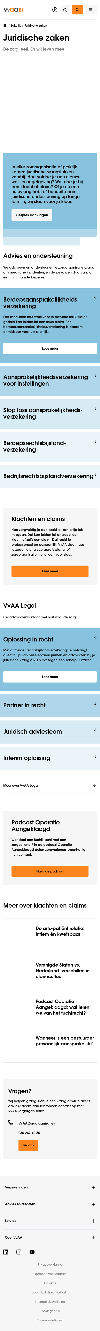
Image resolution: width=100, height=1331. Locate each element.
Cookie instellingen (50, 1320)
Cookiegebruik (50, 1311)
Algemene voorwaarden (50, 1274)
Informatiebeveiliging (50, 1301)
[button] (91, 9)
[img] (13, 10)
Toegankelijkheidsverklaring (50, 1292)
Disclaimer (50, 1283)
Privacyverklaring (50, 1264)
